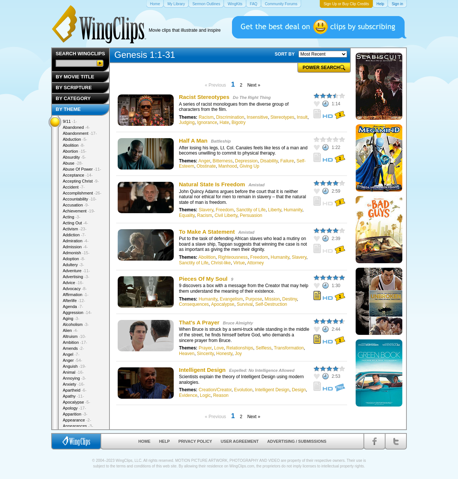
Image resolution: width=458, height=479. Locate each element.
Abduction (75, 139)
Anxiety (74, 384)
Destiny (289, 299)
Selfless (263, 348)
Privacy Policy (195, 441)
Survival (245, 304)
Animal (73, 372)
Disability (269, 161)
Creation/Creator (215, 389)
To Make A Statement (207, 231)
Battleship (221, 141)
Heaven (186, 353)
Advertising (76, 276)
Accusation (76, 205)
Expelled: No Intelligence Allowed (261, 370)
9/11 (70, 121)
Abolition (207, 257)
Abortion (75, 151)
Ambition (75, 342)
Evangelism (231, 299)
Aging (71, 318)
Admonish (76, 253)
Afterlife (74, 300)
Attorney (255, 262)
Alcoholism (76, 324)
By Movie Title (75, 77)
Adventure (76, 270)
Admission (75, 247)
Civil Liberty (225, 215)
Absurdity (74, 157)
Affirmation (76, 294)
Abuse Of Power (82, 169)
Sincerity (205, 353)
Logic (205, 395)
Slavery (206, 209)
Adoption (74, 258)
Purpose (253, 299)
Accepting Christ (81, 181)
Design (299, 389)
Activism (75, 229)
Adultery (73, 264)
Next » (253, 85)
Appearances (78, 426)
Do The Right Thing (251, 97)
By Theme (68, 109)
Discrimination (230, 117)
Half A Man (193, 140)
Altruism (74, 336)
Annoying (74, 378)
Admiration (76, 241)
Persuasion (251, 215)
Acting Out (75, 223)
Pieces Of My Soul (203, 279)
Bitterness (222, 161)
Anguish (74, 366)
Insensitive (257, 117)
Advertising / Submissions (296, 441)
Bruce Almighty (238, 323)
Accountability (80, 199)
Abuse (73, 163)
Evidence (188, 395)
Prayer (205, 348)
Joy (238, 353)
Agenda (73, 306)
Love (219, 348)
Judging (187, 122)
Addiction (74, 235)
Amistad (256, 185)
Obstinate (206, 166)
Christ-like (220, 262)
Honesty (224, 353)
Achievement (79, 211)
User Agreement (240, 441)
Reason (220, 395)
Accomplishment (82, 193)
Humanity (293, 209)
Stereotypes (282, 117)
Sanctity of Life (251, 209)
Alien (70, 330)
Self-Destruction (271, 304)
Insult (302, 117)
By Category (73, 98)
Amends (73, 348)
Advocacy (75, 288)
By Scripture (74, 87)
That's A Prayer (199, 322)
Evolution (243, 389)
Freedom (225, 209)
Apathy (73, 396)
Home (144, 441)
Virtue (239, 262)
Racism (206, 117)
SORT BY (284, 54)
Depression (246, 161)
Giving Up (249, 166)
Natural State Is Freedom (212, 184)
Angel (71, 354)
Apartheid (75, 390)
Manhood (227, 166)
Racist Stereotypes (204, 97)
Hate (224, 122)
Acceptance (78, 175)
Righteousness (233, 257)
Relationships (239, 348)
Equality (187, 215)
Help (164, 441)
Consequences (194, 304)
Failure (287, 161)
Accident (74, 187)
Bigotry (238, 122)
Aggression (77, 312)
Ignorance (207, 122)
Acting (71, 217)
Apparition (75, 414)
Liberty (274, 209)
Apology (74, 408)
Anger (204, 161)
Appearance (77, 420)
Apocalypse (222, 304)
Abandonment (80, 133)
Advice (73, 282)
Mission (272, 299)
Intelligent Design (202, 370)
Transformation (289, 348)
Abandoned (76, 127)
